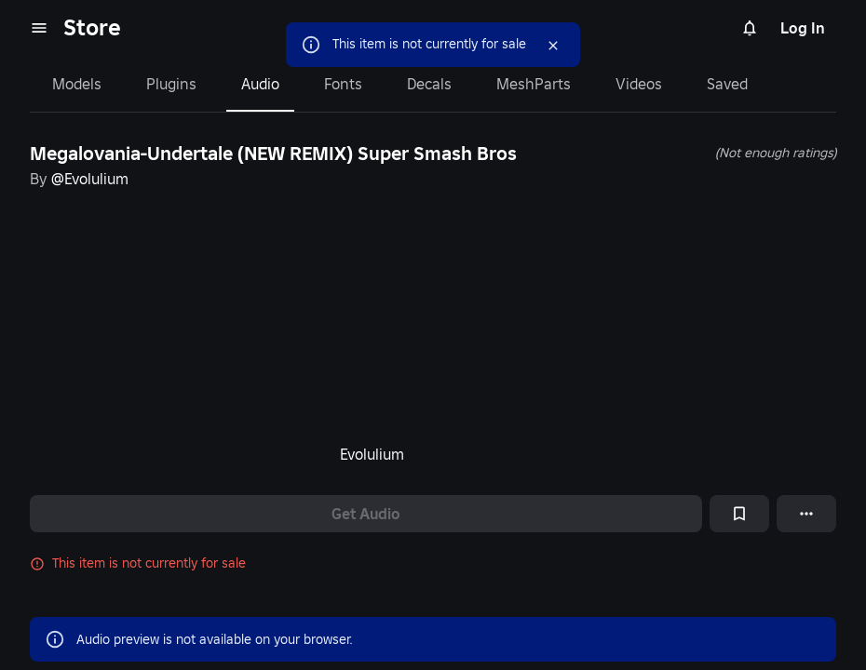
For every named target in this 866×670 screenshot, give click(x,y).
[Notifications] (749, 28)
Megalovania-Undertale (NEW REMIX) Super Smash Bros (273, 153)
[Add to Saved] (739, 513)
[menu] (39, 28)
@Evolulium (90, 178)
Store (92, 27)
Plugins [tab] (171, 83)
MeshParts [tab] (533, 83)
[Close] (536, 45)
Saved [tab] (727, 83)
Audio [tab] (260, 83)
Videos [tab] (639, 83)
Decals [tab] (429, 83)
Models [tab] (76, 83)
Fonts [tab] (343, 83)
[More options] (806, 513)
